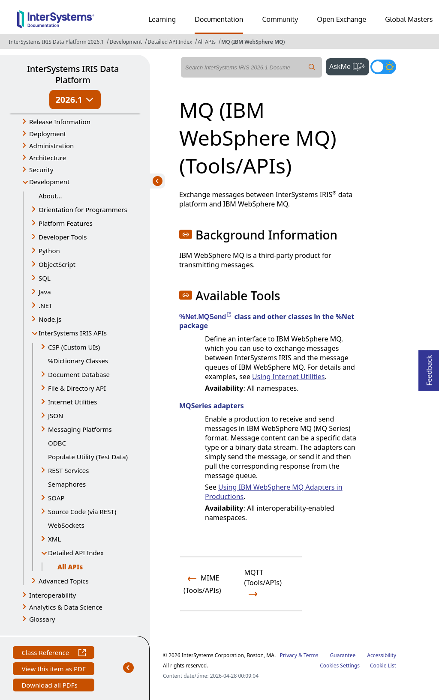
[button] (185, 234)
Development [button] (49, 181)
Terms (311, 655)
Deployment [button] (47, 133)
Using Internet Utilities (288, 376)
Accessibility (381, 655)
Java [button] (45, 291)
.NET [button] (45, 305)
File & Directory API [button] (77, 388)
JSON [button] (55, 415)
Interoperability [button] (52, 595)
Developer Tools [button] (63, 237)
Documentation (219, 19)
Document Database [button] (79, 374)
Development (125, 41)
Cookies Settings (340, 666)
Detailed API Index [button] (76, 552)
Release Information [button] (59, 121)
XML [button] (54, 539)
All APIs (207, 41)
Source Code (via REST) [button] (82, 511)
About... (50, 195)
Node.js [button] (50, 319)
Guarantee (343, 655)
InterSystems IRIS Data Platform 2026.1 (56, 41)
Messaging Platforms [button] (80, 429)
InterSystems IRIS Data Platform (73, 74)
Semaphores (67, 484)
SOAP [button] (56, 498)
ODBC (57, 443)
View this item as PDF (53, 669)
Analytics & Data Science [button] (65, 607)
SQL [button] (45, 278)
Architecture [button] (47, 157)
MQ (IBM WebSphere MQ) (253, 41)
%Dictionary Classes (78, 360)
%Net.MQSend (205, 316)
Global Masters (409, 19)
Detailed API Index (169, 41)
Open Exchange (341, 19)
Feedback (429, 368)
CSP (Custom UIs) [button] (74, 347)
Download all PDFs (50, 686)
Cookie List (383, 665)
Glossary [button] (42, 619)
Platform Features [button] (66, 223)
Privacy (288, 655)
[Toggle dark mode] (383, 67)
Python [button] (49, 250)
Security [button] (41, 169)
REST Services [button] (68, 470)
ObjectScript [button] (57, 264)
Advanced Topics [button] (64, 581)
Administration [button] (51, 145)
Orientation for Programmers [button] (83, 209)
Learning (162, 19)
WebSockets (66, 525)
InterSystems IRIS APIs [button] (73, 333)
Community (280, 19)
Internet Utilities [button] (72, 402)
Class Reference (53, 653)
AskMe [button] (349, 65)
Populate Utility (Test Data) (88, 456)
